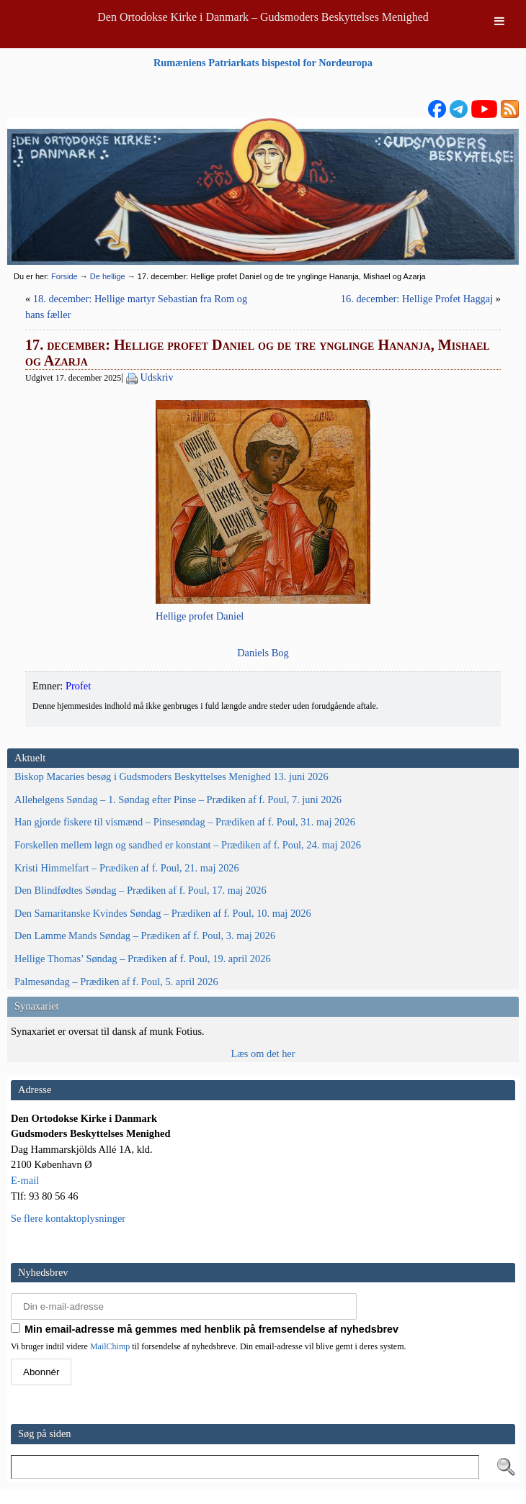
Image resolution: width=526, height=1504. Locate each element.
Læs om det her (263, 1053)
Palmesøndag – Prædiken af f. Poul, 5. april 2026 (116, 981)
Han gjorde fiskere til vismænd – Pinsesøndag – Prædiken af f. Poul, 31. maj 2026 (184, 822)
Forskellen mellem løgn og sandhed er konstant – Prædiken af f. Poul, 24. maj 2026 (187, 845)
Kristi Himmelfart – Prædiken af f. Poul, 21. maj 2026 (126, 868)
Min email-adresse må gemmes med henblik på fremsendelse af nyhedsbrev (204, 1329)
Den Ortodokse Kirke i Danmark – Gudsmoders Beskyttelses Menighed (262, 17)
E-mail (25, 1180)
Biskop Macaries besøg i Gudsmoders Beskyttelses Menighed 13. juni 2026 (171, 776)
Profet (78, 686)
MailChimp (110, 1346)
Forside (64, 276)
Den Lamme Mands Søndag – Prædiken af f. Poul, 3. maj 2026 (144, 935)
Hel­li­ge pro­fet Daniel (200, 616)
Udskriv (156, 377)
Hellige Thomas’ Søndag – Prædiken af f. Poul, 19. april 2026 (142, 958)
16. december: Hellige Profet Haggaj (417, 298)
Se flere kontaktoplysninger (68, 1218)
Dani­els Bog (263, 652)
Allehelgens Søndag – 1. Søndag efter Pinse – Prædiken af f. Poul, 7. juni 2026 (178, 799)
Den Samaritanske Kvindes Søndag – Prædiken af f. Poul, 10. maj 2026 (162, 913)
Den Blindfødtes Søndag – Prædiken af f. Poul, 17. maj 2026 (140, 890)
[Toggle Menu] (499, 21)
